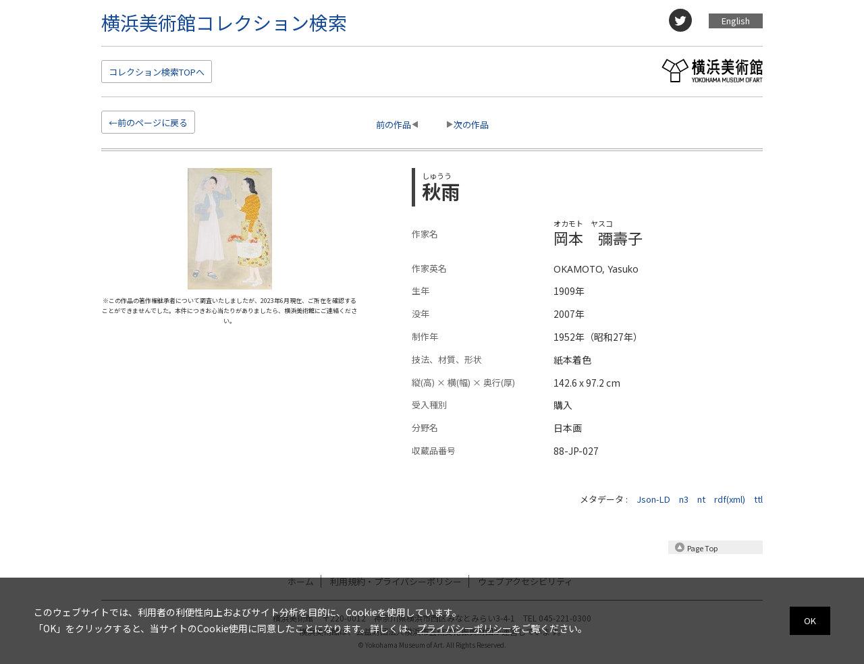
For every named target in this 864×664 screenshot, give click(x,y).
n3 (683, 499)
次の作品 (471, 124)
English (736, 20)
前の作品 (393, 124)
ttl (758, 499)
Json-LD (653, 499)
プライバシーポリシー (464, 628)
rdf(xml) (729, 499)
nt (701, 499)
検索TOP (157, 71)
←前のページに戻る (148, 122)
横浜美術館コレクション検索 (224, 22)
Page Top (702, 548)
